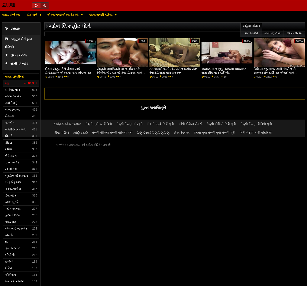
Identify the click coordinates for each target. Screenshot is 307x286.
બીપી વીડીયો (61, 132)
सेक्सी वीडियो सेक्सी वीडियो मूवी (112, 132)
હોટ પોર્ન (32, 14)
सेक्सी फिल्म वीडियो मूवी (256, 124)
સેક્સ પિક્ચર (182, 132)
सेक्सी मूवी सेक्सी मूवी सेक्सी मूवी (215, 132)
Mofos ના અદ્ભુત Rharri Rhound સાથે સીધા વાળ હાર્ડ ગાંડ (223, 70)
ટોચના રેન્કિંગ (16, 55)
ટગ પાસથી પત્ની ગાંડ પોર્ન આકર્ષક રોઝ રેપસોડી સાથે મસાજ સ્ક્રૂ (173, 70)
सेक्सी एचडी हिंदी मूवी (161, 124)
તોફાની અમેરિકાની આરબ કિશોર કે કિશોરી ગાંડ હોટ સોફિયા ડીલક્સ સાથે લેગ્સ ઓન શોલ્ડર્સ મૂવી (119, 72)
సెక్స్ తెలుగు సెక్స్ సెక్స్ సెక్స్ (153, 132)
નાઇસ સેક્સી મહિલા (100, 14)
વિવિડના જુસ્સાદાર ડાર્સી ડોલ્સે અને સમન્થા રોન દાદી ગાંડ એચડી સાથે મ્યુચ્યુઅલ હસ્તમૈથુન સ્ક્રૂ (274, 72)
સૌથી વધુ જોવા (16, 63)
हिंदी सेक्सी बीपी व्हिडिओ (256, 132)
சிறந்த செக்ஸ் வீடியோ (67, 124)
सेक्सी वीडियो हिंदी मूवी (221, 124)
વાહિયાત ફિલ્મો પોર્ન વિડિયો (251, 30)
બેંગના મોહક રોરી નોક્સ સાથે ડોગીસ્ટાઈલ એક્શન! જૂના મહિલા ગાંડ (68, 70)
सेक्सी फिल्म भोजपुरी (130, 124)
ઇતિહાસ (12, 28)
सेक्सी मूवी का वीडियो (98, 124)
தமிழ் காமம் (80, 132)
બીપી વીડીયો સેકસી (191, 124)
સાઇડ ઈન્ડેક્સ (11, 14)
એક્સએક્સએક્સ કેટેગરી (63, 14)
